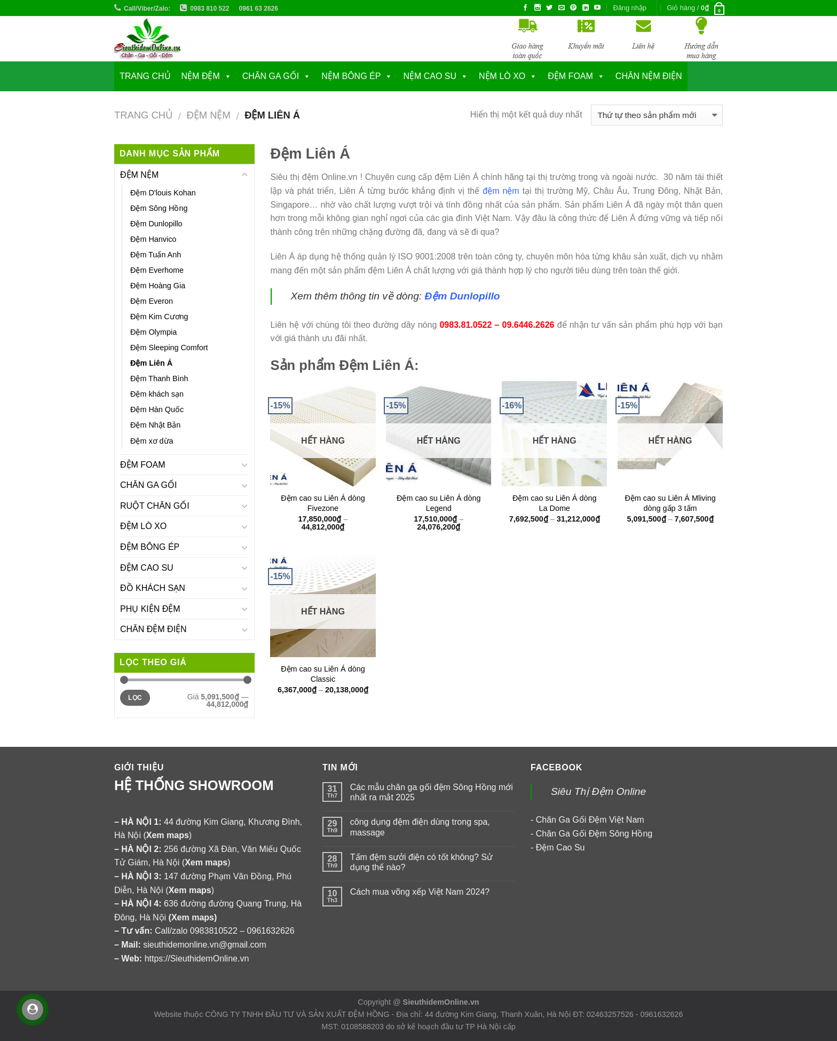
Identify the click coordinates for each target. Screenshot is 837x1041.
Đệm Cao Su (560, 847)
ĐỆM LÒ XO (143, 526)
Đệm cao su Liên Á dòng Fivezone (323, 503)
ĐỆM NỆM (208, 115)
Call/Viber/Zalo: (147, 8)
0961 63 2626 (258, 8)
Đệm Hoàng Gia (157, 285)
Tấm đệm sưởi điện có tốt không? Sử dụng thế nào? (421, 862)
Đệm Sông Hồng (158, 208)
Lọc (135, 697)
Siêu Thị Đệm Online (598, 791)
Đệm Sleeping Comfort (169, 347)
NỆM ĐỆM (200, 76)
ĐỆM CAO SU (146, 567)
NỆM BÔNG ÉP (351, 76)
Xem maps (192, 917)
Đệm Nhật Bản (155, 425)
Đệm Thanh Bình (159, 378)
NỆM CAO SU (429, 76)
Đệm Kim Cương (159, 316)
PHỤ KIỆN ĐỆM (150, 608)
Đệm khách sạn (157, 394)
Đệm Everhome (157, 270)
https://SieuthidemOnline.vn (197, 958)
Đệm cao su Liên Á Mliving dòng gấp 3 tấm (670, 503)
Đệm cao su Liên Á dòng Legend (439, 503)
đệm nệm (501, 190)
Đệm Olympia (153, 332)
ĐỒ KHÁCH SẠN (152, 588)
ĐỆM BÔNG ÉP (149, 546)
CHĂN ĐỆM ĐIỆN (153, 629)
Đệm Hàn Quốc (157, 409)
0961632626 (271, 930)
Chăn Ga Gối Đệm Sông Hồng (594, 833)
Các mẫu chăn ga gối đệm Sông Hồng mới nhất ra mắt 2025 (431, 792)
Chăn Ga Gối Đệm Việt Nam (590, 819)
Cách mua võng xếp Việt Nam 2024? (419, 891)
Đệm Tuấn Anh (155, 254)
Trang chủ (145, 76)
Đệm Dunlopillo (156, 223)
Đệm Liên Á (151, 363)
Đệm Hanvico (153, 239)
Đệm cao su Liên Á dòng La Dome (554, 503)
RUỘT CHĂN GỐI (154, 505)
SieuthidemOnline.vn (441, 1002)
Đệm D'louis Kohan (163, 192)
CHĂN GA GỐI (270, 76)
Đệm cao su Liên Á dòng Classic (323, 674)
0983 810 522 (209, 8)
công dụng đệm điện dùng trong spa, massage (420, 827)
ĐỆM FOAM (142, 464)
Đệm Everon (151, 301)
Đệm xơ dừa (151, 441)
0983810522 (214, 930)
